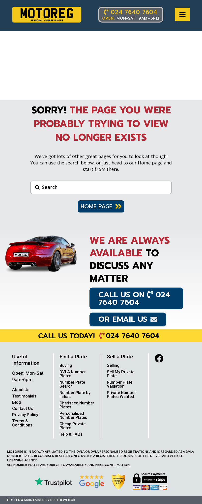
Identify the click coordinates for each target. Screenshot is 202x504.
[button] (182, 14)
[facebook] (159, 358)
